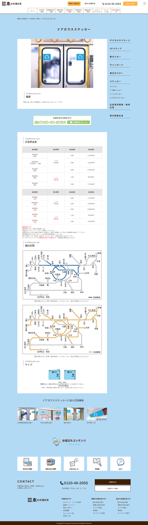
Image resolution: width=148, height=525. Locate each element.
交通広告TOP (66, 499)
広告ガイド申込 (112, 488)
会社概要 (66, 510)
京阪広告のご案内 (69, 11)
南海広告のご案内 (88, 11)
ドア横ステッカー (116, 90)
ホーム (32, 11)
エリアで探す (97, 507)
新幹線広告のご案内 (51, 11)
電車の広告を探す (99, 505)
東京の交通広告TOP (123, 499)
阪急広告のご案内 (60, 11)
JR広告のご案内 (42, 11)
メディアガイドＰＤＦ (97, 11)
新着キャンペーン (69, 505)
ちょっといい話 (68, 513)
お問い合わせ (130, 3)
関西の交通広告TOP (99, 499)
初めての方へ (67, 507)
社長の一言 (67, 516)
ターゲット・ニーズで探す (72, 502)
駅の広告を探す (98, 502)
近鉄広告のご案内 (78, 11)
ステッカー (113, 86)
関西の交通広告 (74, 3)
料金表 (95, 510)
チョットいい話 (106, 11)
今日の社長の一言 (115, 11)
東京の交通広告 (90, 3)
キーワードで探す (99, 513)
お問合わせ (112, 482)
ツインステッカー (116, 94)
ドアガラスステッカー (117, 98)
